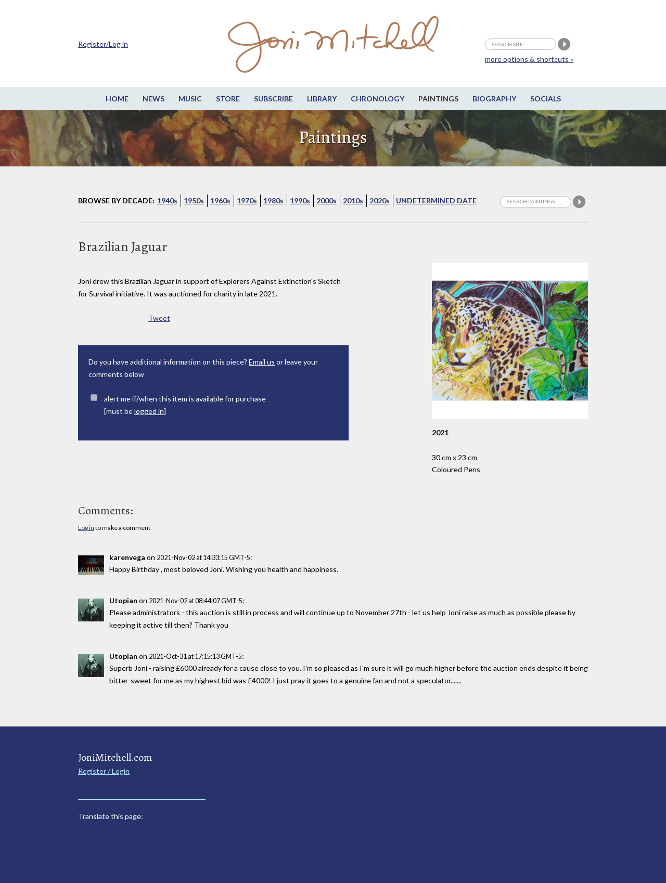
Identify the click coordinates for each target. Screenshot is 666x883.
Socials (545, 98)
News (153, 98)
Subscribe (273, 98)
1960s (220, 200)
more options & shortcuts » (529, 59)
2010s (353, 200)
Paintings (438, 98)
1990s (300, 200)
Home (117, 98)
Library (322, 98)
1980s (273, 200)
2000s (326, 200)
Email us (262, 361)
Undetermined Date (436, 200)
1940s (167, 200)
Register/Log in (103, 44)
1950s (194, 200)
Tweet (159, 318)
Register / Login (104, 771)
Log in (86, 527)
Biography (494, 98)
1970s (247, 200)
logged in (149, 411)
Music (190, 98)
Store (228, 98)
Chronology (377, 98)
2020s (379, 200)
